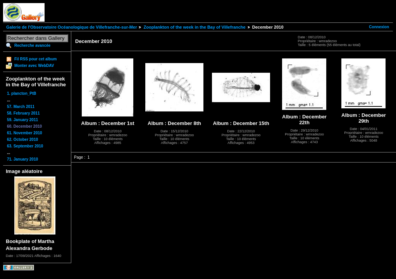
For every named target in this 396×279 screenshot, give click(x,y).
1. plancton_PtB (21, 93)
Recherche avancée (32, 45)
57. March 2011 (20, 106)
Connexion (379, 27)
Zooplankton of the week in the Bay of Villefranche (194, 27)
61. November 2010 (24, 133)
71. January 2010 (22, 159)
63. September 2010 (25, 146)
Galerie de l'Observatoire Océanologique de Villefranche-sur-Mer (71, 27)
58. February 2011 (23, 113)
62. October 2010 (22, 139)
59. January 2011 (22, 120)
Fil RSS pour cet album (35, 59)
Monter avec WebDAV (34, 65)
